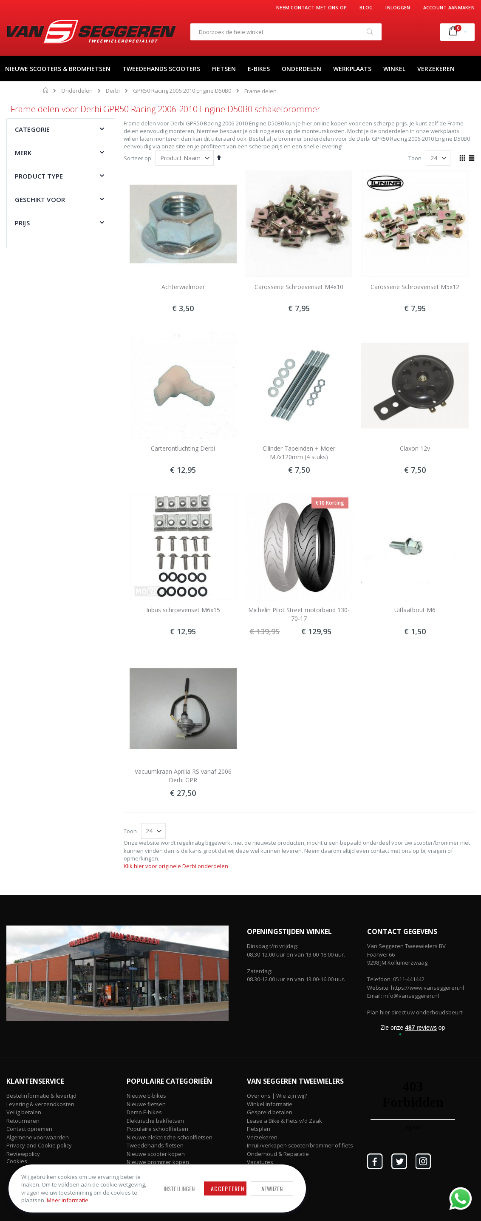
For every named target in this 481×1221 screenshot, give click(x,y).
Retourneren (23, 1120)
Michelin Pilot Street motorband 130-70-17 (299, 614)
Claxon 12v (415, 448)
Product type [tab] (39, 176)
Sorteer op (137, 158)
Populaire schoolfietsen (157, 1129)
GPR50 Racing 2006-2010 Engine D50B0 (182, 91)
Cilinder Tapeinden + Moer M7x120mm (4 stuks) (299, 452)
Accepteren (227, 1188)
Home (46, 90)
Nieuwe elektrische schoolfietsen (169, 1137)
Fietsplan (258, 1129)
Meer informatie (67, 1200)
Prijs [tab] (22, 223)
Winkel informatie (269, 1104)
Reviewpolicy (23, 1154)
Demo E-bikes (144, 1112)
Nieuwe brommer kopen (158, 1162)
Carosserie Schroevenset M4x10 (299, 287)
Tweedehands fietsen (155, 1145)
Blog (366, 7)
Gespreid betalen (269, 1112)
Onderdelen (77, 91)
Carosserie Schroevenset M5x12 (415, 287)
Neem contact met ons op (311, 7)
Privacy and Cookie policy (39, 1145)
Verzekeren (262, 1137)
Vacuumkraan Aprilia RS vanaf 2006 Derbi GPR (183, 775)
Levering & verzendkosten (40, 1104)
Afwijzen (272, 1188)
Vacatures (260, 1162)
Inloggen (397, 7)
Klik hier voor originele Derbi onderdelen (176, 866)
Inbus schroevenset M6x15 (183, 610)
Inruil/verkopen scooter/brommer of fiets (300, 1145)
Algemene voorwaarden (37, 1137)
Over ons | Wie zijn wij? (277, 1095)
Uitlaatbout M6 (415, 610)
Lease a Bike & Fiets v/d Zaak (284, 1120)
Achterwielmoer (183, 287)
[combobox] (286, 31)
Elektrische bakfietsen (155, 1120)
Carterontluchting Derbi (183, 448)
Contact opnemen (29, 1129)
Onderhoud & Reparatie (278, 1154)
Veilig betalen (23, 1112)
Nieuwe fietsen (146, 1104)
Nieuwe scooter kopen (156, 1154)
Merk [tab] (23, 152)
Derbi (113, 91)
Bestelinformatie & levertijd (41, 1095)
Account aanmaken (449, 7)
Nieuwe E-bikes (146, 1095)
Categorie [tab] (32, 129)
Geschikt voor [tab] (40, 199)
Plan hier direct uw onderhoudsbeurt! (415, 1012)
